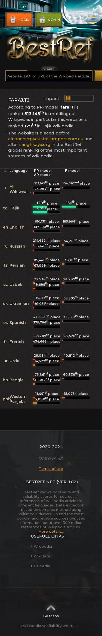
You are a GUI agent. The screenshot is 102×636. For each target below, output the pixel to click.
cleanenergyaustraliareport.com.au (46, 138)
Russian (17, 246)
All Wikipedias (21, 189)
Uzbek (16, 284)
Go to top (51, 609)
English (17, 227)
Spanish (18, 322)
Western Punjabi (18, 399)
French (17, 341)
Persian (17, 265)
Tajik (14, 208)
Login (19, 20)
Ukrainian (19, 303)
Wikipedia (41, 546)
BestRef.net (40, 481)
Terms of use (51, 468)
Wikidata (40, 556)
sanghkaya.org (35, 144)
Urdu (14, 360)
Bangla (17, 379)
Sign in (49, 20)
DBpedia (40, 566)
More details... (51, 531)
